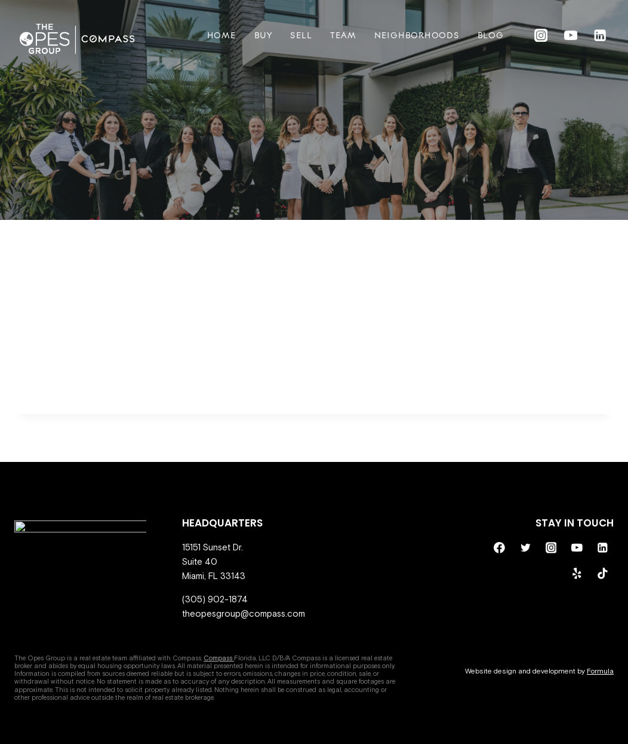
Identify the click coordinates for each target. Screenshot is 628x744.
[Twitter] (525, 547)
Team (343, 35)
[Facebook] (499, 547)
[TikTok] (603, 573)
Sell (301, 35)
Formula (600, 671)
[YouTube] (570, 35)
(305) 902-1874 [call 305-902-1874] (215, 599)
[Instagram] (541, 35)
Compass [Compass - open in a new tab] (219, 658)
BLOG (491, 35)
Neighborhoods (417, 35)
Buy (263, 35)
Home (221, 35)
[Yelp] (576, 573)
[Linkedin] (600, 35)
